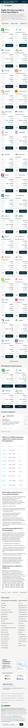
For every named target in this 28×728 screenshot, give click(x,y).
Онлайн (3, 607)
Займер (4, 464)
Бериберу (4, 485)
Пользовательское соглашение (15, 695)
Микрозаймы (4, 614)
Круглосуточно (21, 618)
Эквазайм (4, 457)
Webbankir (4, 453)
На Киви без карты (22, 616)
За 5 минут (20, 623)
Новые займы (4, 643)
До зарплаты (4, 616)
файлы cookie (16, 716)
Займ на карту (14, 23)
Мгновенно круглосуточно (7, 623)
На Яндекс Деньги (22, 610)
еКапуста (4, 450)
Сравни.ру (3, 592)
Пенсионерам (21, 634)
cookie (10, 723)
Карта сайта (4, 700)
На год (19, 643)
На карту (3, 603)
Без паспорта (21, 625)
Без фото (20, 632)
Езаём (3, 471)
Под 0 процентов (5, 634)
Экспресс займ (4, 632)
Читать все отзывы (5, 431)
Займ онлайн (5, 23)
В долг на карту (4, 645)
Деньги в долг (4, 630)
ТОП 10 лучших (4, 636)
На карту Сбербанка (23, 621)
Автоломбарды (4, 647)
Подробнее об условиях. (20, 720)
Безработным (21, 630)
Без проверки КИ (5, 638)
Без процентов (4, 618)
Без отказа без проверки (7, 612)
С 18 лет (20, 603)
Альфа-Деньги (10, 416)
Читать (12, 424)
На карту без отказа (5, 610)
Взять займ (3, 605)
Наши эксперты (11, 700)
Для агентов (4, 695)
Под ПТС (3, 621)
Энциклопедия (20, 698)
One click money (4, 475)
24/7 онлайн (15, 592)
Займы (9, 592)
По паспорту (21, 627)
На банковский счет (23, 641)
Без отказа (3, 625)
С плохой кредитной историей (8, 627)
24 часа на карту (22, 638)
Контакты (9, 693)
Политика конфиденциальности (8, 698)
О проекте (3, 693)
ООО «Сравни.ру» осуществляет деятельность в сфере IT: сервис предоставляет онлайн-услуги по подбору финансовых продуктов (13, 709)
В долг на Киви (21, 645)
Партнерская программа (18, 693)
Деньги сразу (4, 480)
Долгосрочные (4, 641)
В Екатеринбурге (23, 592)
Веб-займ (4, 468)
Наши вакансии (19, 700)
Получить (9, 45)
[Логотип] (14, 706)
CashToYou (4, 461)
